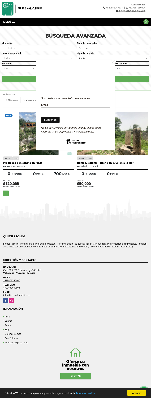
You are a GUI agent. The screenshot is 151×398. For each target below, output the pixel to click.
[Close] (114, 60)
